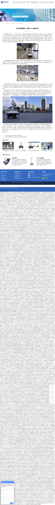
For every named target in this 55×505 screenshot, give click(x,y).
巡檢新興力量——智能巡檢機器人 (21, 150)
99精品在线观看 (50, 196)
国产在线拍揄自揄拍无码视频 (28, 435)
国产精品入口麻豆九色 (29, 254)
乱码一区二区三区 (43, 325)
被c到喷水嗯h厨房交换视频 (10, 260)
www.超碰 (22, 355)
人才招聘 (41, 2)
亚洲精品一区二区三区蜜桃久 (48, 215)
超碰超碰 (42, 424)
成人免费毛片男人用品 (16, 193)
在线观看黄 (14, 280)
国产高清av (4, 436)
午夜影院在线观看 (36, 435)
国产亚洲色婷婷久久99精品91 (24, 215)
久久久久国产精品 (30, 223)
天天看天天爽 (28, 478)
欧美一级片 (12, 371)
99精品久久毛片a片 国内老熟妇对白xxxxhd (44, 429)
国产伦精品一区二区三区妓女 (24, 364)
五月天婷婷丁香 (34, 379)
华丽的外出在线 (2, 454)
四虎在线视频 (35, 359)
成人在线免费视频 (33, 306)
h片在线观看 (8, 436)
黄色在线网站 (38, 448)
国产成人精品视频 (29, 333)
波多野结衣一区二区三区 (4, 196)
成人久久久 (8, 447)
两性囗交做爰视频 (40, 313)
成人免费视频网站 (22, 254)
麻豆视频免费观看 (6, 299)
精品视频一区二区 (50, 325)
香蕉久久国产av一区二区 (26, 204)
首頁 (13, 2)
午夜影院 (1, 227)
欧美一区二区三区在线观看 (46, 330)
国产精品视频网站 (51, 421)
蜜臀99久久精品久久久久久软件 (25, 207)
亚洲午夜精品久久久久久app (37, 336)
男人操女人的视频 (25, 401)
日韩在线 (53, 359)
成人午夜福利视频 (23, 466)
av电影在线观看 (15, 201)
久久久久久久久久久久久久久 (45, 265)
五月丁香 (18, 246)
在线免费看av (42, 226)
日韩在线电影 (3, 277)
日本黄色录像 (42, 284)
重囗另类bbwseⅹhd (30, 463)
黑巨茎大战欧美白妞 (39, 197)
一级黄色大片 (25, 433)
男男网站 (30, 395)
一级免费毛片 (25, 452)
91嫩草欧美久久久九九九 (4, 440)
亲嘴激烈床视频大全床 (15, 302)
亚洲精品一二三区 (36, 493)
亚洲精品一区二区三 (39, 500)
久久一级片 (11, 325)
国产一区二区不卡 (39, 475)
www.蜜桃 (51, 420)
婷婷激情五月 (37, 481)
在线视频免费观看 (20, 348)
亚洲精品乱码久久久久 (33, 201)
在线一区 (13, 463)
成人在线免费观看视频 (41, 300)
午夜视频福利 (21, 208)
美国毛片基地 (35, 418)
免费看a (32, 429)
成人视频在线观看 (44, 498)
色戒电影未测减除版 (5, 319)
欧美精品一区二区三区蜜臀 (41, 192)
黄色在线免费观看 (11, 452)
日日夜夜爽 (36, 462)
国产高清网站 (40, 348)
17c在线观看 (38, 226)
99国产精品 (29, 203)
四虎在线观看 (29, 302)
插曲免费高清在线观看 (34, 382)
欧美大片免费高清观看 (33, 291)
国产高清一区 (6, 471)
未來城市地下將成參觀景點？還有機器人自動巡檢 (34, 150)
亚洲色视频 (53, 330)
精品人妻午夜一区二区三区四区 (16, 477)
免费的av (3, 334)
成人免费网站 (29, 237)
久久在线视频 (6, 421)
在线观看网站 (2, 470)
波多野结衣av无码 (29, 199)
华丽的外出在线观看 (15, 215)
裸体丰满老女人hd (46, 348)
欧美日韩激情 (48, 307)
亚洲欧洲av (12, 261)
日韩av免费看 (50, 269)
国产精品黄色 (16, 439)
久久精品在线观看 (19, 204)
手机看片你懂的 (39, 375)
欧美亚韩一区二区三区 (5, 364)
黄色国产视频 (33, 448)
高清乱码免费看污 (42, 307)
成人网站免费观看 (39, 386)
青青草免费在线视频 (23, 237)
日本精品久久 (32, 345)
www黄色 (8, 459)
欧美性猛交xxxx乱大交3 (42, 496)
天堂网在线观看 (40, 454)
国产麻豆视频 (34, 196)
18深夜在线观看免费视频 (13, 311)
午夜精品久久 (3, 372)
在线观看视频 (26, 291)
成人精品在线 (33, 478)
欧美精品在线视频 (8, 470)
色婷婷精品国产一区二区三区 (25, 246)
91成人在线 (46, 296)
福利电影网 (41, 493)
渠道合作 (45, 2)
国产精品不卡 (17, 390)
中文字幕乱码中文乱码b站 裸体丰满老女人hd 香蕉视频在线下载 (43, 410)
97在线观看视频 (41, 216)
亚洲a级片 (12, 292)
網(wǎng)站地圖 (3, 179)
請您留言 (52, 401)
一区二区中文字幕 (13, 246)
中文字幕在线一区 (13, 238)
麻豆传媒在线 (6, 344)
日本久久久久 (25, 310)
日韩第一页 (45, 454)
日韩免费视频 (17, 333)
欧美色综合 (10, 219)
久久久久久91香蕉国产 (18, 203)
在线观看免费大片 (22, 485)
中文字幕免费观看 (36, 307)
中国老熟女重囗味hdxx (14, 414)
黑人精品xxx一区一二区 (15, 218)
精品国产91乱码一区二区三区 (43, 444)
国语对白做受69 (47, 298)
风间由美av (8, 356)
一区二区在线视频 (11, 269)
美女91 (50, 474)
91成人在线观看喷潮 (26, 341)
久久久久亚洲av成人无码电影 (26, 371)
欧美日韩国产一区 (32, 197)
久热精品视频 (21, 397)
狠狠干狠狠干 (19, 379)
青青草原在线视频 (30, 387)
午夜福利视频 (44, 199)
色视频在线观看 (13, 462)
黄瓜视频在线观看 (7, 298)
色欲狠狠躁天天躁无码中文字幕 (15, 375)
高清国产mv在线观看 (8, 322)
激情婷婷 (45, 222)
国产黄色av (5, 242)
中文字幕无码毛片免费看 (18, 433)
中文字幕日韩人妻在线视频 (23, 218)
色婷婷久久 (2, 211)
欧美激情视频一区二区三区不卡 (5, 428)
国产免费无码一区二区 (22, 299)
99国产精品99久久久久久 (24, 402)
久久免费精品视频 (40, 201)
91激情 (25, 288)
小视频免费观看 (27, 382)
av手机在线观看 (52, 405)
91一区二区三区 (47, 492)
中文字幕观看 (4, 250)
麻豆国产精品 (16, 397)
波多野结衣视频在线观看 (25, 224)
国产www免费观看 (18, 227)
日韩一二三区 (30, 245)
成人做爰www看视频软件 (33, 238)
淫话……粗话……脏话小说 (7, 444)
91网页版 (34, 200)
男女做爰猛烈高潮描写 (19, 313)
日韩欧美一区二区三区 (25, 318)
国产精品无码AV (28, 379)
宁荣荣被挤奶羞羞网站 (43, 481)
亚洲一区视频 (44, 349)
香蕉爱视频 (17, 256)
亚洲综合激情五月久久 (40, 237)
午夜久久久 (47, 300)
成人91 (46, 269)
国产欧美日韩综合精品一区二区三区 (13, 237)
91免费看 (48, 349)
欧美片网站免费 (48, 413)
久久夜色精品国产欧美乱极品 (13, 212)
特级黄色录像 (30, 402)
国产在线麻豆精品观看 (43, 249)
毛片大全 (8, 337)
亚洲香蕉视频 (32, 220)
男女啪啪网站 (30, 340)
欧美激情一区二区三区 (22, 501)
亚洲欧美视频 (23, 454)
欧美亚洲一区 (9, 242)
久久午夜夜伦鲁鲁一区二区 (30, 317)
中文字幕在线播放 (46, 197)
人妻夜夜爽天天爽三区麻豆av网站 (22, 219)
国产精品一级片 (49, 310)
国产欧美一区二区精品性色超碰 (17, 272)
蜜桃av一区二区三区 (49, 272)
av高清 (11, 337)
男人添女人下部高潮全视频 (24, 337)
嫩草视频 (29, 500)
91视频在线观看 (34, 287)
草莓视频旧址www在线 (9, 265)
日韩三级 (23, 379)
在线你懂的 (49, 257)
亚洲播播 (16, 294)
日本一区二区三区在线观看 (39, 394)
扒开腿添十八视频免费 (48, 224)
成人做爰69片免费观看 (34, 239)
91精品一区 (17, 353)
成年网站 (14, 473)
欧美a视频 (28, 276)
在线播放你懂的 (40, 258)
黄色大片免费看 (26, 238)
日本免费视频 (23, 425)
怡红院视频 (31, 303)
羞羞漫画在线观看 (39, 295)
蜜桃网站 (47, 256)
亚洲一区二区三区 (10, 273)
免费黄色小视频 (14, 268)
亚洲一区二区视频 (17, 315)
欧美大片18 (6, 437)
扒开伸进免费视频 (23, 256)
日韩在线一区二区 (11, 367)
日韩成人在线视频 (51, 204)
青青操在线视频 (15, 249)
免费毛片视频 (16, 295)
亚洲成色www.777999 (48, 382)
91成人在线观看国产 (22, 277)
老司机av (42, 311)
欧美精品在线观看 (12, 424)
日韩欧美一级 (12, 294)
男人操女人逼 (30, 298)
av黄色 (47, 193)
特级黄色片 (38, 420)
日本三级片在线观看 (43, 440)
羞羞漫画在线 (15, 501)
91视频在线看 (28, 330)
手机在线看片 (13, 368)
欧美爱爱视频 (46, 216)
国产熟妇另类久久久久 (13, 338)
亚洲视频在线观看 (25, 197)
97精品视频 (15, 219)
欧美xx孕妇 (37, 473)
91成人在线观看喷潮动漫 (42, 238)
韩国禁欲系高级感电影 (7, 280)
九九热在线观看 (42, 280)
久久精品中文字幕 (18, 378)
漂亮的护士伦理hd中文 (27, 287)
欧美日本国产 (37, 250)
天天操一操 (29, 444)
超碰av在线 (34, 237)
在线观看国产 (40, 387)
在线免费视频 (6, 333)
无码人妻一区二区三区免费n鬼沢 (32, 212)
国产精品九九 (25, 203)
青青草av (10, 450)
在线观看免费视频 (24, 227)
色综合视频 (40, 212)
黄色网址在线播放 (44, 418)
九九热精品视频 (43, 250)
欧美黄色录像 (34, 281)
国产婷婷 (39, 239)
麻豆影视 (43, 272)
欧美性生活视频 (11, 474)
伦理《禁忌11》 (37, 325)
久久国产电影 (16, 471)
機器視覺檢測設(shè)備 (18, 178)
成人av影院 (50, 241)
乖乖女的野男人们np (44, 294)
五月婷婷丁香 (48, 245)
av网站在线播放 (51, 299)
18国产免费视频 (33, 204)
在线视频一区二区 (32, 250)
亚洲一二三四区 (12, 276)
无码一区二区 (34, 357)
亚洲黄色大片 (22, 489)
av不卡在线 (15, 341)
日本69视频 (2, 333)
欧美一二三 (51, 375)
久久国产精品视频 (21, 298)
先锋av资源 (19, 338)
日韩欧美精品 (40, 314)
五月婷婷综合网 (29, 288)
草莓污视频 (34, 311)
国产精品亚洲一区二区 (30, 258)
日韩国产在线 (16, 329)
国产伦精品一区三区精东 (44, 208)
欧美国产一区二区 (9, 231)
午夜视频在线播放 (36, 219)
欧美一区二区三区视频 (27, 272)
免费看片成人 (21, 395)
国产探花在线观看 (23, 307)
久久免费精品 (45, 313)
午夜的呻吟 (52, 456)
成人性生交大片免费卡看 (34, 368)
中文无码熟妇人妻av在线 (38, 235)
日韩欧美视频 (51, 306)
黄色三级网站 (50, 302)
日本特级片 (45, 376)
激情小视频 (29, 406)
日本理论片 (40, 337)
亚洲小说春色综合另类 (10, 277)
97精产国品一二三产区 (35, 249)
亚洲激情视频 (16, 264)
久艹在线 (29, 481)
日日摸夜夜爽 (23, 428)
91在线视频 (6, 201)
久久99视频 (19, 200)
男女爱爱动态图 (45, 402)
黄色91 (48, 254)
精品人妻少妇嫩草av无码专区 (17, 372)
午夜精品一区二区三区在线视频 (31, 300)
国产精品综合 (41, 455)
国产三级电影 (7, 234)
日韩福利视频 (17, 207)
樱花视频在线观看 (29, 475)
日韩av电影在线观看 (8, 345)
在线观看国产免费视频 (26, 306)
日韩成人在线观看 (32, 416)
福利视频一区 (13, 326)
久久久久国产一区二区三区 (20, 475)
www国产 (9, 307)
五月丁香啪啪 (23, 478)
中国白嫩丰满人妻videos (32, 477)
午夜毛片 (27, 467)
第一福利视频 (21, 353)
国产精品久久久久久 (11, 220)
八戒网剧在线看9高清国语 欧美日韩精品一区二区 (33, 489)
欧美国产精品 (11, 299)
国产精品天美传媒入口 (35, 406)
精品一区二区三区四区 (14, 298)
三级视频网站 (39, 329)
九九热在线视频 (6, 325)
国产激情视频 (21, 261)
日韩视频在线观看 (12, 216)
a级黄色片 (17, 482)
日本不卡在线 (17, 241)
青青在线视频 (16, 261)
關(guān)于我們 (3, 175)
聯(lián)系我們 (3, 178)
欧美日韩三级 (5, 413)
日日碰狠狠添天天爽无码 (28, 294)
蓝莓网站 (35, 254)
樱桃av (35, 321)
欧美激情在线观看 (19, 196)
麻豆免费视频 (4, 288)
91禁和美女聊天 (4, 306)
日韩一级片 (32, 341)
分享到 (4, 132)
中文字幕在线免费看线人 (40, 283)
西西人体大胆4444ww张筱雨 (5, 287)
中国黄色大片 (29, 313)
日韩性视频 (10, 201)
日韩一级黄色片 (35, 199)
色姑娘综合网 (32, 246)
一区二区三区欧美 (24, 462)
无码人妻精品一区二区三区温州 (29, 231)
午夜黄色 (11, 341)
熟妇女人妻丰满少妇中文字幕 (7, 249)
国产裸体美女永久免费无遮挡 (39, 299)
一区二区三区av (50, 222)
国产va (40, 418)
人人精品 (14, 300)
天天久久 (4, 329)
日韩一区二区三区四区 (11, 207)
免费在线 (41, 435)
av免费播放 (25, 394)
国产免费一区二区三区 (47, 317)
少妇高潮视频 (41, 296)
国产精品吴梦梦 (48, 451)
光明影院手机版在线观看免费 (36, 330)
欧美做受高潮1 (21, 382)
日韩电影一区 (26, 440)
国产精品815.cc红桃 (40, 417)
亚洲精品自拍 (15, 257)
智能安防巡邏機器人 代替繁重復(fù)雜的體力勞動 (14, 135)
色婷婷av (51, 283)
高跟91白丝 (37, 227)
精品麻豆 (30, 215)
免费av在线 (44, 291)
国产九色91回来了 (41, 298)
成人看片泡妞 (35, 360)
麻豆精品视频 (24, 326)
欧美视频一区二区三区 (39, 361)
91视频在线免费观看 (30, 394)
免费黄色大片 (46, 368)
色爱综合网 (50, 249)
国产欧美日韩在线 (12, 398)
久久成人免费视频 (36, 340)
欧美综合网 (45, 435)
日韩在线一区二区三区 (4, 367)
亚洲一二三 (45, 204)
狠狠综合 (46, 268)
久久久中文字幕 (37, 207)
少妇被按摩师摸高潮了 (15, 340)
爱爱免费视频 (50, 481)
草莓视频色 (21, 258)
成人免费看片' (27, 321)
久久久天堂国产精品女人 (28, 261)
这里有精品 (9, 401)
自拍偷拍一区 (39, 242)
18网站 (12, 281)
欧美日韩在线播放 (47, 455)
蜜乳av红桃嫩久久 (30, 326)
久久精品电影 (51, 315)
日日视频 (26, 363)
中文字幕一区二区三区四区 (17, 265)
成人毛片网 (40, 391)
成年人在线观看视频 (4, 353)
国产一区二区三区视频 (6, 341)
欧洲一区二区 (8, 302)
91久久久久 (22, 390)
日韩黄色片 (25, 313)
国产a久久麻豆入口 (16, 296)
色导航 (47, 315)
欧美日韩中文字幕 (51, 212)
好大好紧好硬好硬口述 (33, 398)
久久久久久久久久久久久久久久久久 (47, 239)
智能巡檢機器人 (40, 93)
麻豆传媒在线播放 (6, 383)
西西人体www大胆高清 (36, 256)
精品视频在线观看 (39, 215)
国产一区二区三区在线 (24, 250)
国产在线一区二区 (35, 444)
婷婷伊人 (37, 467)
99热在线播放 (26, 325)
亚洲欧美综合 (35, 277)
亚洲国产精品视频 (43, 203)
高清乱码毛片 (42, 409)
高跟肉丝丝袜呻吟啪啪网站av (26, 405)
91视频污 (11, 284)
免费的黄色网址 (15, 192)
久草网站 (3, 313)
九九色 (42, 224)
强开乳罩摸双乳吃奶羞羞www (47, 336)
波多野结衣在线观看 (6, 321)
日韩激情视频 (52, 292)
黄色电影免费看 (41, 447)
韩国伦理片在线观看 (10, 397)
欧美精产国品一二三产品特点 (37, 471)
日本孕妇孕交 (28, 292)
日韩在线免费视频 (13, 310)
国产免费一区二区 (31, 253)
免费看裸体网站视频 (13, 356)
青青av (49, 268)
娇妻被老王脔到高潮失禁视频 (16, 428)
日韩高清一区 (16, 277)
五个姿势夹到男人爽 (48, 395)
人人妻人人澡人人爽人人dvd (45, 211)
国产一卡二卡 (17, 386)
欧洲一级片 (51, 235)
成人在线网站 (18, 280)
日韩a (41, 467)
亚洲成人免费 (33, 226)
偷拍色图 (3, 272)
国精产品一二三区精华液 (41, 193)
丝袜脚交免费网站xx (29, 264)
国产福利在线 (49, 318)
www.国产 (12, 264)
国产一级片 (52, 280)
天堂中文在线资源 (9, 193)
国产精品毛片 (27, 367)
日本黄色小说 (16, 319)
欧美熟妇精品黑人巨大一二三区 (22, 314)
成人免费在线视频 (8, 272)
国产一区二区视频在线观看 (48, 463)
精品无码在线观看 (40, 306)
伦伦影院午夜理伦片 (24, 273)
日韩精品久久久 (28, 436)
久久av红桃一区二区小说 (24, 303)
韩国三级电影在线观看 (32, 310)
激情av (33, 318)
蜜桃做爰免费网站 (14, 197)
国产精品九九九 (33, 498)
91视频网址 (46, 299)
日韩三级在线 (38, 498)
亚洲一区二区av (45, 329)
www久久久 (40, 291)
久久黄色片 (46, 341)
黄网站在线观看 (39, 272)
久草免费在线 (4, 226)
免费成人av (4, 462)
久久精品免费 (51, 193)
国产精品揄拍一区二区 (21, 283)
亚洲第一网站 (25, 459)
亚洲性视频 (47, 340)
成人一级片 (9, 340)
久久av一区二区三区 (9, 208)
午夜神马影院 (22, 432)
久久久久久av (46, 424)
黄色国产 (22, 361)
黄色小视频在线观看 (33, 494)
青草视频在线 (45, 357)
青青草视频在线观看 (9, 315)
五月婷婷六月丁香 (28, 295)
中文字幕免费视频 (10, 393)
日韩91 (37, 337)
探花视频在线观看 (22, 264)
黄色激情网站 (14, 374)
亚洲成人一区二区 (12, 353)
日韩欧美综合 (2, 200)
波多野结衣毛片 (29, 256)
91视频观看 (43, 367)
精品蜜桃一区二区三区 (13, 283)
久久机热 (20, 226)
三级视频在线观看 (51, 360)
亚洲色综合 (50, 444)
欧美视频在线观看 (27, 390)
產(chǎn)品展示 (18, 2)
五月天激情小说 (13, 435)
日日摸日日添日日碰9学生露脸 (32, 338)
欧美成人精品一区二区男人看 (40, 246)
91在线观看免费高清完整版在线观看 (6, 361)
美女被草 (41, 264)
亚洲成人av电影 (16, 292)
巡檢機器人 (10, 90)
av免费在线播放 (28, 315)
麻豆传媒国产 (16, 306)
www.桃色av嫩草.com (47, 303)
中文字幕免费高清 (20, 238)
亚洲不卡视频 (49, 199)
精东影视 (39, 269)
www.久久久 (19, 361)
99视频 (45, 223)
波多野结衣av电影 (49, 200)
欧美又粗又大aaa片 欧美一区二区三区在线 (20, 223)
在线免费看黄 (49, 359)
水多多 (26, 253)
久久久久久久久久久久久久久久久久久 (9, 432)
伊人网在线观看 (44, 254)
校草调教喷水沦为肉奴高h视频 (5, 458)
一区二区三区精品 (41, 379)
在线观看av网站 (31, 363)
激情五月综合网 (50, 378)
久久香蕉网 (6, 219)
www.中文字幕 (46, 260)
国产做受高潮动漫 (40, 204)
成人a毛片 (2, 406)
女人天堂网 (19, 311)
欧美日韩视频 (40, 452)
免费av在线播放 (6, 276)
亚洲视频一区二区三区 (10, 203)
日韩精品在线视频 (42, 413)
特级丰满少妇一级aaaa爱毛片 (18, 325)
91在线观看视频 (44, 443)
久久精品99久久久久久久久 (43, 277)
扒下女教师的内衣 (14, 200)
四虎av (30, 318)
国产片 (26, 338)
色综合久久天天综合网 (42, 338)
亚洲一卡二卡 (20, 211)
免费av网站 (44, 318)
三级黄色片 (40, 428)
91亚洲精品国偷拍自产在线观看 (16, 245)
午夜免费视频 (28, 437)
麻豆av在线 (52, 254)
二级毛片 (27, 416)
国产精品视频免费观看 (19, 260)
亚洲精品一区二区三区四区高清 (13, 254)
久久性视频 (24, 349)
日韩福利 (19, 249)
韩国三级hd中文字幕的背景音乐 (23, 192)
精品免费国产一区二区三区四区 (42, 486)
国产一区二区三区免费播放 (14, 402)
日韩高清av (53, 303)
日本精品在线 (24, 302)
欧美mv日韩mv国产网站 (25, 280)
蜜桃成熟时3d (50, 345)
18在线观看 (31, 219)
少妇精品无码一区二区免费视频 (36, 230)
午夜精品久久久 (22, 292)
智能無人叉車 (17, 176)
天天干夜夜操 (46, 311)
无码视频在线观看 (24, 473)
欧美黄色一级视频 (16, 337)
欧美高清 (10, 223)
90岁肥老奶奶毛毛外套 (10, 235)
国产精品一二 (3, 356)
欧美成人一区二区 (47, 462)
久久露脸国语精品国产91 (28, 208)
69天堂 (7, 212)
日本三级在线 (52, 298)
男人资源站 (39, 254)
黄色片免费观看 (6, 216)
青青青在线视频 (8, 200)
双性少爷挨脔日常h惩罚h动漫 (37, 443)
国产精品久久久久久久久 (25, 421)
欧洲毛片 (47, 321)
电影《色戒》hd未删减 (10, 425)
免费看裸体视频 (35, 456)
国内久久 (1, 281)
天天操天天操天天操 (39, 303)
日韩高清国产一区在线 (29, 418)
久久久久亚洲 (26, 458)
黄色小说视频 (27, 283)
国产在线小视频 (48, 246)
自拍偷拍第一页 (25, 245)
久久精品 (13, 405)
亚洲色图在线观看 (50, 223)
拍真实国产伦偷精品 (44, 448)
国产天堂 (10, 344)
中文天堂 (43, 269)
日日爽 (35, 429)
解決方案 (23, 2)
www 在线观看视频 (19, 435)
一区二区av (17, 307)
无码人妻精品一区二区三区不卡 (15, 234)
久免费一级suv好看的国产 (10, 224)
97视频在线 (32, 458)
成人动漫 (1, 239)
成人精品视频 (14, 349)
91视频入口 (31, 235)
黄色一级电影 (13, 451)
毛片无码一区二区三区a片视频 (20, 497)
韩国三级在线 (48, 250)
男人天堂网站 (21, 222)
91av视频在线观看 (35, 241)
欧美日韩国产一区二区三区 (50, 242)
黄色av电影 (34, 313)
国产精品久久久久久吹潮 (46, 371)
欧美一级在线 (20, 341)
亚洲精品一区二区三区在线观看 (29, 413)
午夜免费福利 (49, 376)
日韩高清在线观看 (40, 357)
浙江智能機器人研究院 (34, 2)
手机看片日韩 (47, 226)
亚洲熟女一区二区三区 (47, 201)
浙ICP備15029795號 (27, 183)
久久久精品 (30, 447)
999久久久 (27, 235)
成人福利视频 (10, 222)
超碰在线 (32, 222)
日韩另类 (37, 355)
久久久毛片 (8, 261)
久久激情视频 (14, 352)
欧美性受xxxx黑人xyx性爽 (38, 253)
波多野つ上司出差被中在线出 (42, 196)
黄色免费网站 (6, 211)
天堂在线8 (5, 237)
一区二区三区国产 (6, 398)
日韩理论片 (8, 318)
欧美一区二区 (50, 264)
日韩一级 (17, 216)
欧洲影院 (20, 357)
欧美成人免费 (18, 398)
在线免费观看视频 (46, 235)
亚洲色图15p (31, 192)
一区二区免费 (38, 200)
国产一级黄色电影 (22, 436)
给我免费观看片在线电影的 (22, 481)
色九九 (20, 371)
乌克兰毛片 (19, 355)
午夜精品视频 (19, 197)
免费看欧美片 (49, 337)
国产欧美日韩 (47, 283)
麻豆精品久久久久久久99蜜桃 (38, 439)
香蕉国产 (36, 258)
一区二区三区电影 (42, 474)
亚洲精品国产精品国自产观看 (21, 437)
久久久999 (45, 359)
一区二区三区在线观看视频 (17, 317)
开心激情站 (42, 344)
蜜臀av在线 (19, 504)
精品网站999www (3, 425)
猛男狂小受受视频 (7, 238)
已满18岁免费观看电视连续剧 (14, 336)
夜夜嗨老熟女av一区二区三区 (34, 284)
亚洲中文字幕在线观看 (14, 395)
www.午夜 (40, 257)
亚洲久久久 (52, 432)
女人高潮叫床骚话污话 (8, 348)
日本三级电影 (14, 379)
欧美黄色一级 (9, 463)
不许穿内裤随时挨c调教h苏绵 (39, 223)
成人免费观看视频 (18, 224)
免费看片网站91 (36, 402)
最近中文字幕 (39, 470)
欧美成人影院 (28, 375)
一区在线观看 (25, 451)
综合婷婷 (14, 291)
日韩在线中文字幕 (44, 333)
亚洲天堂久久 (42, 340)
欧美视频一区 (39, 390)
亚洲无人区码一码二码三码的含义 (5, 374)
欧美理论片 (31, 265)
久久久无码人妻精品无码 (51, 238)
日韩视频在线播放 (36, 208)
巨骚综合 (40, 302)
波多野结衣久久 (31, 325)
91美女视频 (35, 298)
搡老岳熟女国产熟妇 (9, 257)
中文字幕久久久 (45, 470)
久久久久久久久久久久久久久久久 (38, 218)
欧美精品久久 (40, 360)
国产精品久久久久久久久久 (21, 300)
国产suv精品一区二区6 (8, 192)
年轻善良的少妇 (16, 208)
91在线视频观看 (48, 220)
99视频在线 (3, 212)
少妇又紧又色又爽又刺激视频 (36, 234)
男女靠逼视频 (26, 284)
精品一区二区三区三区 (22, 212)
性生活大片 (16, 371)
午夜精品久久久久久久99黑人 (5, 218)
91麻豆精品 (5, 245)
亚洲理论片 (6, 355)
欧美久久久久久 (43, 420)
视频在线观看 (50, 478)
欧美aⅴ (16, 279)
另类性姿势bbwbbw (26, 494)
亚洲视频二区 (45, 383)
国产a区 (53, 199)
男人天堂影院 (23, 199)
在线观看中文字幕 (37, 326)
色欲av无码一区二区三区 (36, 203)
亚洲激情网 (31, 372)
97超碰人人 (38, 321)
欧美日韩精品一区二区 (40, 401)
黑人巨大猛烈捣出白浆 (17, 273)
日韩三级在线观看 (10, 433)
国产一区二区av (46, 306)
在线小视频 (37, 374)
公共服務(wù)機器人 (18, 173)
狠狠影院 (5, 239)
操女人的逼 (4, 208)
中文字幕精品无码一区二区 (32, 314)
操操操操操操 (26, 334)
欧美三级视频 (31, 269)
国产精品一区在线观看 (30, 299)
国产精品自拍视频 (33, 283)
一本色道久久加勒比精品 (18, 474)
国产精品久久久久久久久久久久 (24, 220)
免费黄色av (36, 387)
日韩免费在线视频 (22, 416)
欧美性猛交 (53, 349)
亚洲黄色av (37, 413)
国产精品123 (17, 359)
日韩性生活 (28, 496)
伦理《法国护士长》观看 (39, 231)
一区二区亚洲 (21, 294)
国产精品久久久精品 (42, 310)
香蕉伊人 (17, 220)
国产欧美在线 (3, 231)
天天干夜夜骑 (14, 242)
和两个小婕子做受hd (3, 393)
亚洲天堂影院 (23, 467)
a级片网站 (45, 466)
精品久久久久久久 (7, 292)
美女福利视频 (48, 192)
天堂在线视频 (2, 368)
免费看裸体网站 (39, 482)
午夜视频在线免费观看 (21, 418)
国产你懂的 (19, 496)
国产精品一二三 (12, 241)
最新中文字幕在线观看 (47, 287)
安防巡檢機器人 (17, 175)
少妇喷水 (25, 257)
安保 (42, 34)
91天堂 (49, 277)
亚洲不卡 (23, 249)
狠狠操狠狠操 (11, 471)
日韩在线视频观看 (14, 401)
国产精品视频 (45, 241)
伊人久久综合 (49, 203)
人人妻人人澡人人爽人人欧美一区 (15, 199)
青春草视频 (23, 234)
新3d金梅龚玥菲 (42, 355)
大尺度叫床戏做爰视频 (10, 303)
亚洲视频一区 (32, 386)
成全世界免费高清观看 (39, 317)
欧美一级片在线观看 (19, 494)
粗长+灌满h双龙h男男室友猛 (33, 378)
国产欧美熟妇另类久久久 (48, 218)
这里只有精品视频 (34, 276)
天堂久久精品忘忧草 (7, 197)
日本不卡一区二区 (52, 216)
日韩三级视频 (51, 424)
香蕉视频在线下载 (28, 470)
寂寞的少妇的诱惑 (12, 359)
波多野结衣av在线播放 (11, 226)
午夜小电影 (24, 311)
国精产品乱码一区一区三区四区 (43, 485)
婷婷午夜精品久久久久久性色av (35, 224)
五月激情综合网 (5, 222)
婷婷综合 (40, 402)
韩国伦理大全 (6, 448)
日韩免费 (5, 397)
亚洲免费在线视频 (27, 239)
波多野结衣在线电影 (51, 418)
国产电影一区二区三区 (46, 273)
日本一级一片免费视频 (30, 349)
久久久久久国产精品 (7, 281)
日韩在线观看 (22, 315)
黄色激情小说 (20, 239)
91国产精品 (20, 456)
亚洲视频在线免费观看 (34, 474)
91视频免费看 (47, 280)
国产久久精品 (40, 359)
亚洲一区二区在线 (29, 311)
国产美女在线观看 (3, 268)
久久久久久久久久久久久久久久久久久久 (19, 322)
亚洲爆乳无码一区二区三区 (48, 253)
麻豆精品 (1, 360)
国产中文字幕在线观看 (28, 336)
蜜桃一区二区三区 (47, 292)
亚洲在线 (32, 292)
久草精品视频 (17, 367)
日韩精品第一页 (6, 424)
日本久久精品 (9, 317)
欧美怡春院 (24, 456)
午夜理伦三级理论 (20, 310)
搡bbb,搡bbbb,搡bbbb (44, 234)
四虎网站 (49, 494)
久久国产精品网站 (36, 264)
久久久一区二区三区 (30, 216)
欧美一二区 (38, 459)
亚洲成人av (41, 322)
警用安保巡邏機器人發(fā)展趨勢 (46, 150)
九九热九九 (17, 436)
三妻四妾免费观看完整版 (11, 204)
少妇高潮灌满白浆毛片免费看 (38, 466)
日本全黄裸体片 (28, 234)
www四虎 (34, 261)
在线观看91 (5, 337)
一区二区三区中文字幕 (10, 329)
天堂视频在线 (11, 319)
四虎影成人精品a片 (34, 485)
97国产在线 (6, 450)
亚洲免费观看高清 (33, 482)
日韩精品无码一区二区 (35, 393)
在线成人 (34, 215)
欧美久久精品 (50, 329)
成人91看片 (42, 207)
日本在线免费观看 (29, 359)
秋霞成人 (6, 269)
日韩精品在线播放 (28, 281)
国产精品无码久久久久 (33, 242)
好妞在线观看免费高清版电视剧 (17, 344)
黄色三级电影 (39, 281)
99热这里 (8, 250)
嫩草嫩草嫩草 (22, 193)
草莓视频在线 (45, 264)
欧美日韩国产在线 (41, 341)
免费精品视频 (19, 349)
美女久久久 (21, 450)
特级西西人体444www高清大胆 (47, 390)
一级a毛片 (43, 345)
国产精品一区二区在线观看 (10, 256)
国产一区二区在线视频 (31, 473)
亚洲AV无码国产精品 (32, 440)
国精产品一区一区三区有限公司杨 (19, 281)
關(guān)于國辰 (51, 2)
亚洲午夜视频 (45, 398)
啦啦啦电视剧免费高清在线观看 (42, 477)
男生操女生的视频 (5, 311)
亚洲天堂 (39, 279)
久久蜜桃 (23, 200)
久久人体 (51, 219)
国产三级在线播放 (18, 330)
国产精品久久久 (22, 295)
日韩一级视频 (52, 226)
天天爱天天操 (9, 268)
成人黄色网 (19, 401)
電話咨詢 (52, 396)
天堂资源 (36, 452)
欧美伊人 (7, 363)
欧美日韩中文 (34, 417)
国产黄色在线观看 (17, 250)
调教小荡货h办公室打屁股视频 (14, 230)
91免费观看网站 (17, 303)
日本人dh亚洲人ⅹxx (15, 258)
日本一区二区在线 (28, 357)
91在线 (32, 360)
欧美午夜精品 (33, 375)
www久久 (32, 321)
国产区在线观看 (43, 256)
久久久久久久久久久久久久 (39, 222)
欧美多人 (30, 218)
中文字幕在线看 (44, 279)
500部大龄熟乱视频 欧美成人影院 (19, 360)
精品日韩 (46, 345)
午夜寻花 (29, 273)
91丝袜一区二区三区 (15, 485)
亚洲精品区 (2, 437)
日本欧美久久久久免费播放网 (45, 219)
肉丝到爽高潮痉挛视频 (48, 258)
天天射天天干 (9, 352)
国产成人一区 (11, 295)
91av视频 (24, 276)
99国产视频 (13, 307)
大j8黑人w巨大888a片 (37, 245)
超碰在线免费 (19, 352)
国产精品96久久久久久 (28, 241)
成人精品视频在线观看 (26, 424)
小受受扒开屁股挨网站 (21, 279)
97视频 (26, 444)
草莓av (37, 310)
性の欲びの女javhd (7, 227)
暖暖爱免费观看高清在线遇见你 (47, 416)
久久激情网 (22, 296)
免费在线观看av (10, 420)
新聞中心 (27, 2)
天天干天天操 (51, 319)
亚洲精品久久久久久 (21, 268)
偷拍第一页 (39, 311)
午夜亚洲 (26, 298)
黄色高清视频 (40, 363)
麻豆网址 (39, 199)
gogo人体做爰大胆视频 (35, 296)
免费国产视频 (43, 245)
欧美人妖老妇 (30, 493)
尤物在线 (7, 199)
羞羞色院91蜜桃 (33, 319)
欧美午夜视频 (26, 242)
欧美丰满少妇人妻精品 (40, 260)
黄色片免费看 (29, 196)
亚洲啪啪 (35, 192)
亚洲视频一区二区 (48, 367)
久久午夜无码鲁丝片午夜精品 (36, 353)
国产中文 (50, 340)
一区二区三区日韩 (26, 265)
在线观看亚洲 (27, 268)
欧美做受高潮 (43, 200)
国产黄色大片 (44, 489)
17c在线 (1, 299)
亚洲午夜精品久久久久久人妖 (40, 220)
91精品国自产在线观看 (41, 276)
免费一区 (32, 207)
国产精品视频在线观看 (46, 482)
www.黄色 (11, 456)
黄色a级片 (45, 322)
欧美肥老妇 (48, 467)
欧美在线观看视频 (42, 374)
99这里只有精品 (2, 302)
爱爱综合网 (17, 363)
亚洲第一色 (9, 405)
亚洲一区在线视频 (16, 222)
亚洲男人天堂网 (4, 207)
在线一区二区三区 (42, 288)
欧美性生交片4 (45, 212)
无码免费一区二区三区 (23, 216)
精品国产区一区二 (30, 277)
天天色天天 (48, 338)
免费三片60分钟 (46, 490)
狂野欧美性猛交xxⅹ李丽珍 (20, 253)
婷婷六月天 (27, 355)
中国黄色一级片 (6, 295)
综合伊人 (22, 241)
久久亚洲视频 (40, 490)
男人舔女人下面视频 (32, 355)
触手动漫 (8, 294)
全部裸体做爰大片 (8, 258)
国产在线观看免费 (31, 433)
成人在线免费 (15, 231)
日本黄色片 (2, 192)
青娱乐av (36, 216)
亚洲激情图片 (32, 501)
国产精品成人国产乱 (50, 372)
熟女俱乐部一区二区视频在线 (26, 448)
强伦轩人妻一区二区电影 (42, 378)
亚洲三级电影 (3, 235)
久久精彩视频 (21, 336)
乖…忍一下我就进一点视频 (48, 363)
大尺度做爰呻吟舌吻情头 (40, 478)
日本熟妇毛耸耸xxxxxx (12, 413)
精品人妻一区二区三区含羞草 (9, 279)
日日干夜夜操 (34, 329)
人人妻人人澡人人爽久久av (37, 383)
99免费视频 (3, 261)
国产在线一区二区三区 (26, 391)
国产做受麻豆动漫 (27, 353)
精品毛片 (52, 277)
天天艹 (5, 204)
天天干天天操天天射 (12, 196)
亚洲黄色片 (9, 245)
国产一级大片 (28, 230)
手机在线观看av (44, 302)
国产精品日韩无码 (3, 294)
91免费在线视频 (35, 302)
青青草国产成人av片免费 (11, 475)
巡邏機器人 (45, 34)
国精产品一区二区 (35, 288)
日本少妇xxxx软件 (47, 493)
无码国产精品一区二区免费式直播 (31, 193)
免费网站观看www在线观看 (16, 345)
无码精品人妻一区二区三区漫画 (23, 201)
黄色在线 (16, 226)
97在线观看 (25, 211)
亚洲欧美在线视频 (8, 382)
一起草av (41, 406)
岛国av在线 (50, 440)
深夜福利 (14, 253)
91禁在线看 (24, 317)
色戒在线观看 (26, 269)
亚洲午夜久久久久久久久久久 (8, 300)
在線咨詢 (52, 392)
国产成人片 (3, 447)
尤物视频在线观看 (38, 345)
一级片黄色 (24, 196)
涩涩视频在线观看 (38, 371)
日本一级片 (21, 492)
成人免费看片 (7, 410)
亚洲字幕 (51, 353)
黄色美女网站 (18, 421)
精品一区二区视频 (29, 307)
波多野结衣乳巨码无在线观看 (34, 280)
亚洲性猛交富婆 (52, 300)
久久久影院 (16, 456)
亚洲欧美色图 (38, 211)
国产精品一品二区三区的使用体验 (31, 454)
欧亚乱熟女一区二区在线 (8, 379)
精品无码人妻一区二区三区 (7, 253)
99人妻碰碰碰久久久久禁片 (6, 349)
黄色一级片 (13, 436)
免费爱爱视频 (7, 414)
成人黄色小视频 (7, 246)
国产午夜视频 (44, 257)
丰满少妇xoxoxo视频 (28, 200)
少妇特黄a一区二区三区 (31, 211)
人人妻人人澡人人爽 (45, 475)
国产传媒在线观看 (41, 395)
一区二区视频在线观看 (48, 379)
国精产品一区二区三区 (46, 414)
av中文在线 (34, 260)
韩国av (42, 463)
